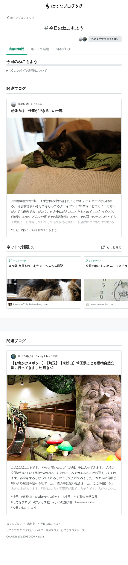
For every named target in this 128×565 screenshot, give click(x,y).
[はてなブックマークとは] (32, 247)
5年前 (54, 356)
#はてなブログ (21, 502)
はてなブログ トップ (20, 17)
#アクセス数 (41, 502)
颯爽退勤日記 (25, 104)
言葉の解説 (16, 49)
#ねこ (25, 230)
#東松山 (26, 496)
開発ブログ (52, 530)
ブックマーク (17, 260)
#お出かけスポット (47, 496)
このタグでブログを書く (105, 39)
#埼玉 (15, 496)
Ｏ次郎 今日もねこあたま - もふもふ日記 (35, 266)
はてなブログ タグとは (19, 530)
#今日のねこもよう (44, 230)
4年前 (39, 104)
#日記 (15, 230)
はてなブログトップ (72, 530)
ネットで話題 (40, 49)
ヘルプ (39, 530)
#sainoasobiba (84, 502)
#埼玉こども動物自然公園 (80, 496)
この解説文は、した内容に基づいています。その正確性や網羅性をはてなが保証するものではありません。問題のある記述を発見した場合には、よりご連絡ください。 (26, 71)
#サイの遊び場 (62, 502)
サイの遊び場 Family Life (33, 356)
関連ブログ (63, 49)
